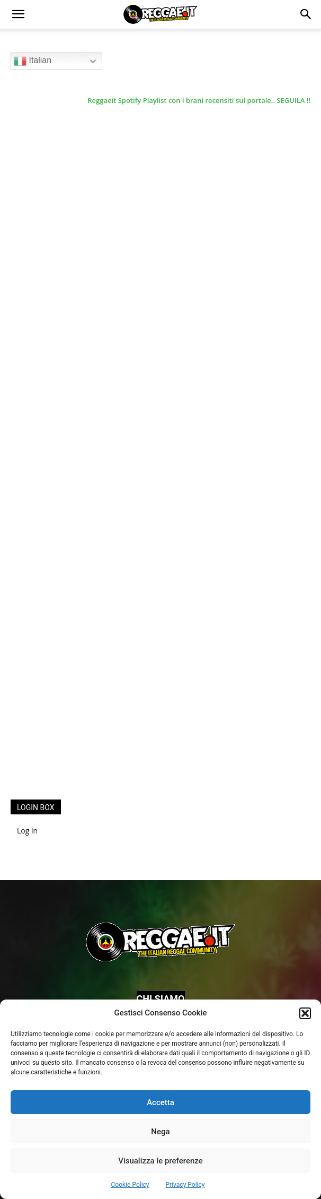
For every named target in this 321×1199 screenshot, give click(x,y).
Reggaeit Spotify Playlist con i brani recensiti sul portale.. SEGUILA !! (198, 100)
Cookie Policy (130, 1184)
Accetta (160, 1102)
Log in (27, 831)
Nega (160, 1131)
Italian (32, 61)
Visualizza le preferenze (160, 1161)
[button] (305, 1013)
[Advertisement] (90, 617)
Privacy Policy (185, 1184)
